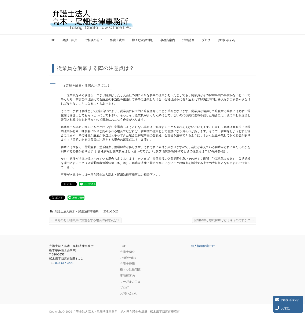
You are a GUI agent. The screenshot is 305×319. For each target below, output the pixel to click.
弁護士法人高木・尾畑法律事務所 (76, 211)
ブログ (206, 40)
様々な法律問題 (142, 40)
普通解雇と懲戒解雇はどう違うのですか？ (224, 220)
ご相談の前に (93, 40)
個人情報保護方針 (203, 246)
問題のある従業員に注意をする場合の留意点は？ (85, 220)
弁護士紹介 (69, 40)
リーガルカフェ (130, 281)
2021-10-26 (111, 211)
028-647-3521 (64, 263)
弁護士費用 (117, 40)
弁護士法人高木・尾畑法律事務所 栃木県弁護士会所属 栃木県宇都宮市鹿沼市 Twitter (245, 13)
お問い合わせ (227, 40)
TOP (52, 40)
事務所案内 (167, 40)
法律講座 (188, 40)
